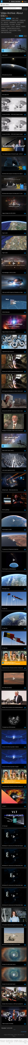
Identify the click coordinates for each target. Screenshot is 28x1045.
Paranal (23, 26)
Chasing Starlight (5, 20)
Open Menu (5, 4)
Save (5, 324)
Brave (5, 282)
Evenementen (12, 22)
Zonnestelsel (4, 30)
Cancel (12, 324)
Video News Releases (6, 32)
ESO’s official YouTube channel (10, 236)
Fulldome (12, 24)
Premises (3, 28)
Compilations (15, 20)
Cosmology (22, 20)
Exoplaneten (20, 22)
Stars (19, 30)
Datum (25, 35)
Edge (5, 285)
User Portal (17, 1)
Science (13, 1)
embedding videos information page (8, 244)
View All (3, 18)
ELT (2, 22)
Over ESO (8, 18)
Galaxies (18, 24)
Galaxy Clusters (5, 26)
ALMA (13, 18)
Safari (5, 288)
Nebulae (18, 26)
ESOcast (6, 22)
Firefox (5, 287)
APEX (17, 18)
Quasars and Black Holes (13, 28)
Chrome (6, 284)
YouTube (3, 235)
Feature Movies (4, 24)
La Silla (13, 26)
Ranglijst (21, 35)
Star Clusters (12, 30)
